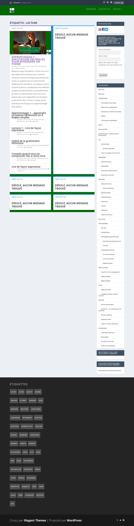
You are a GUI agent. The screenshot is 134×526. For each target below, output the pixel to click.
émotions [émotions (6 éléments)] (40, 495)
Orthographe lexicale (107, 250)
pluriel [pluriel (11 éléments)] (13, 478)
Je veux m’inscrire (114, 65)
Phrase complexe (106, 315)
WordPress (74, 520)
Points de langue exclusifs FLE (110, 153)
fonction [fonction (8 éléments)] (38, 426)
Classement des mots (108, 332)
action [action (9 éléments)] (21, 392)
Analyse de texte (106, 184)
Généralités (39, 145)
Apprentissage (29, 66)
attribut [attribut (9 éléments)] (23, 400)
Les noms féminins (109, 254)
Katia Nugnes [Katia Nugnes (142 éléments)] (15, 452)
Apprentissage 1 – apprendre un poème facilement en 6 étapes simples (29, 115)
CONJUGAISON (40, 158)
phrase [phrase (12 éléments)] (37, 469)
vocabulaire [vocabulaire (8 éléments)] (29, 495)
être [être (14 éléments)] (12, 503)
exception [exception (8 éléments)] (38, 417)
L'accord (105, 245)
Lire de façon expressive (26, 166)
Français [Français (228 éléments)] (14, 435)
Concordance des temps (108, 103)
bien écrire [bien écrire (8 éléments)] (24, 409)
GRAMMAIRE (46, 145)
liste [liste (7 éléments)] (31, 452)
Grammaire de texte (107, 175)
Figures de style (106, 289)
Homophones (105, 232)
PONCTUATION (103, 267)
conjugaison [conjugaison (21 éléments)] (15, 417)
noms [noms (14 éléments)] (19, 460)
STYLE (100, 285)
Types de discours (106, 214)
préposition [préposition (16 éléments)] (15, 486)
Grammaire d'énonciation (109, 170)
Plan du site (104, 12)
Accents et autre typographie (110, 272)
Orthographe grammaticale (110, 236)
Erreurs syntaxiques (107, 304)
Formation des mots (107, 341)
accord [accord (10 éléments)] (13, 392)
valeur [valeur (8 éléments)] (13, 495)
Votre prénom (104, 49)
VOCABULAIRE (102, 328)
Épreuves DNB (102, 129)
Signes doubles (105, 276)
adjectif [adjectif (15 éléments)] (29, 392)
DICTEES (103, 228)
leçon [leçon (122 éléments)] (25, 452)
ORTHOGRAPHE (103, 223)
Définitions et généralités (109, 107)
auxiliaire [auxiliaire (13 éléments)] (32, 400)
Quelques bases (106, 319)
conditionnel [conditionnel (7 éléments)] (36, 409)
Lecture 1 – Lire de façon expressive (26, 129)
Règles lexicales (108, 263)
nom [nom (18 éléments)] (12, 460)
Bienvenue (91, 12)
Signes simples (105, 281)
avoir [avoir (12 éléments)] (40, 400)
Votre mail (102, 56)
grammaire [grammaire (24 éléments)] (23, 435)
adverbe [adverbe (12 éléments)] (38, 392)
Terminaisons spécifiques (109, 120)
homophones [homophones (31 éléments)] (34, 435)
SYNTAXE (101, 300)
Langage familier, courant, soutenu (108, 294)
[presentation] (112, 69)
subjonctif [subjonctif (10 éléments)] (26, 486)
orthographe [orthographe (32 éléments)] (28, 460)
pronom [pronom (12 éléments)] (21, 478)
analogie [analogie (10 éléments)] (14, 400)
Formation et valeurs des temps (111, 111)
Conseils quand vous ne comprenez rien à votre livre (28, 154)
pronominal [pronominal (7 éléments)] (31, 478)
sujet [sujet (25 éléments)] (34, 486)
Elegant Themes (35, 520)
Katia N (15, 66)
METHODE (41, 66)
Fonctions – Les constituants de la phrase (109, 309)
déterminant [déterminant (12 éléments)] (27, 417)
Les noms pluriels (108, 259)
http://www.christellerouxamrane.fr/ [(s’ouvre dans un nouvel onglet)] (109, 370)
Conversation (105, 144)
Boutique (101, 94)
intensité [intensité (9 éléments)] (32, 443)
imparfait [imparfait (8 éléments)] (14, 443)
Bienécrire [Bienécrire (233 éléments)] (14, 409)
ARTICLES (117, 12)
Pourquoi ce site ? (26, 2)
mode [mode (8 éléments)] (38, 452)
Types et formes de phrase (109, 323)
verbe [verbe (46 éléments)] (20, 495)
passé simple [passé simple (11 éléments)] (28, 469)
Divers (100, 125)
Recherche (104, 210)
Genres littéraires (108, 188)
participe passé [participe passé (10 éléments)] (16, 469)
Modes (24, 160)
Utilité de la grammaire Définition (26, 142)
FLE (99, 139)
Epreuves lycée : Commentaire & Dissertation (108, 134)
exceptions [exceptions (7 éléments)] (15, 426)
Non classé (25, 121)
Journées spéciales (108, 148)
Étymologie (104, 337)
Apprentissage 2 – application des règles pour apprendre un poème (28, 60)
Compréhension (106, 197)
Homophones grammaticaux (112, 241)
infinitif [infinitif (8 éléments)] (23, 443)
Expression (104, 201)
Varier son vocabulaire (108, 346)
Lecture (46, 158)
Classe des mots (106, 162)
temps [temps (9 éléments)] (41, 486)
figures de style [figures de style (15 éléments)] (26, 426)
